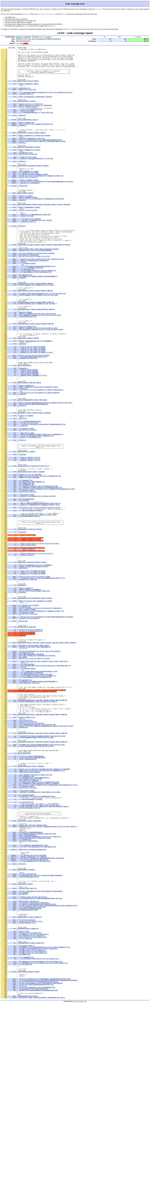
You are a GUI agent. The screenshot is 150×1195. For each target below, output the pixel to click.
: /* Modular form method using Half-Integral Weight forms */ (32, 526)
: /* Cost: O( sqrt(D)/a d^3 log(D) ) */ (23, 281)
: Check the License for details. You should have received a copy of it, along (37, 67)
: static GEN (13, 86)
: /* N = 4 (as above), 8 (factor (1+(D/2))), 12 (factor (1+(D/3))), (33, 391)
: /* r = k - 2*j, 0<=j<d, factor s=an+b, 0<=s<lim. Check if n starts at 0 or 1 (38, 267)
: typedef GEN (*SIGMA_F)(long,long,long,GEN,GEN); (27, 426)
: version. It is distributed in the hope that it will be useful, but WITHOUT (37, 62)
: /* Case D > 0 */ (32, 527)
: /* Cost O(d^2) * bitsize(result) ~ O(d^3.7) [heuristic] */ (32, 948)
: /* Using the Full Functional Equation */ (31, 967)
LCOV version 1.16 (80, 1191)
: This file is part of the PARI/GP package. (25, 53)
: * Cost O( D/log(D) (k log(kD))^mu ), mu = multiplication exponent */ (35, 972)
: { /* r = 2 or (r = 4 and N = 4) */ (23, 593)
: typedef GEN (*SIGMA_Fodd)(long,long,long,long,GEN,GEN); (30, 891)
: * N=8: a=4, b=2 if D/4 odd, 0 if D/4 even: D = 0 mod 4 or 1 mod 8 (34, 274)
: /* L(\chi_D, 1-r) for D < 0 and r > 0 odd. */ (26, 907)
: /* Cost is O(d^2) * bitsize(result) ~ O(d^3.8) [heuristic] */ (33, 601)
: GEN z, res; (14, 1055)
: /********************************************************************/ (35, 74)
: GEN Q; (13, 1015)
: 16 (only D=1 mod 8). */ (19, 393)
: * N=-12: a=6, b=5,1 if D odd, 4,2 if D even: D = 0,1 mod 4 (31, 277)
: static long (13, 531)
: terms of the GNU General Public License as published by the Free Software (36, 58)
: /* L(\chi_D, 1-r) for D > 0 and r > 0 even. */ (26, 553)
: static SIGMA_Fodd (16, 893)
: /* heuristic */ (15, 1088)
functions (48, 37)
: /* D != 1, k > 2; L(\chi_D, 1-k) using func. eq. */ (28, 1048)
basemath (27, 37)
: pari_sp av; (14, 288)
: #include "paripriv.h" (17, 83)
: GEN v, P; (14, 786)
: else (12, 308)
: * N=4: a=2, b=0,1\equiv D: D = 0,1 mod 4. (25, 272)
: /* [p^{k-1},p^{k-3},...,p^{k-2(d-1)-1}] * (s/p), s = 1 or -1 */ (33, 146)
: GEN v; (12, 491)
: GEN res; (13, 853)
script (95, 29)
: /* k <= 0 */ (14, 1153)
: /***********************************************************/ (32, 524)
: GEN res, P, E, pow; (17, 193)
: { (10, 89)
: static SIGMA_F (14, 427)
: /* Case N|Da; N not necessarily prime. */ (25, 827)
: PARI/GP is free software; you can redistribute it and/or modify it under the (38, 57)
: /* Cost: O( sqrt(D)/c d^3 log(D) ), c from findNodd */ (30, 955)
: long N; (13, 1162)
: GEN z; (13, 246)
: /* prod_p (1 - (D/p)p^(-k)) (19, 970)
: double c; (13, 1160)
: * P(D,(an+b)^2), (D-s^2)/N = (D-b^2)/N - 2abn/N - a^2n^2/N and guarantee (36, 269)
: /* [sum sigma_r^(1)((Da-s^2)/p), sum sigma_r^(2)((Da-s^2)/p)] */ (33, 836)
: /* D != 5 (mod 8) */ (17, 336)
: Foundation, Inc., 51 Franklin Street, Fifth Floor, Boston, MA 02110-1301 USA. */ (39, 70)
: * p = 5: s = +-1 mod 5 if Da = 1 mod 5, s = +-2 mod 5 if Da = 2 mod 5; (36, 841)
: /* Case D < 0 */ (32, 619)
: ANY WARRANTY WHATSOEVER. (18, 64)
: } (10, 105)
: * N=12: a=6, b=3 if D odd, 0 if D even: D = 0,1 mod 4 (29, 276)
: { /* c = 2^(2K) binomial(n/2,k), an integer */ (27, 120)
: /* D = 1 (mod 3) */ (16, 358)
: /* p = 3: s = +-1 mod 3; (18, 839)
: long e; (13, 1038)
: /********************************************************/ (31, 965)
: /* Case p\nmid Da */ (17, 838)
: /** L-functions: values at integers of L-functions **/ (35, 76)
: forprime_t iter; (16, 984)
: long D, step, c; (16, 401)
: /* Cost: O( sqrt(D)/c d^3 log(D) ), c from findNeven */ (30, 607)
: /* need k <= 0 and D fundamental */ (22, 1182)
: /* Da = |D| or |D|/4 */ (18, 824)
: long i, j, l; (15, 195)
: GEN (10, 1184)
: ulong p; (13, 986)
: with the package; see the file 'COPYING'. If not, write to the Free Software (38, 69)
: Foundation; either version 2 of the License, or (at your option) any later (37, 60)
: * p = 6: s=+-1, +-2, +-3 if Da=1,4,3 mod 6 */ (26, 845)
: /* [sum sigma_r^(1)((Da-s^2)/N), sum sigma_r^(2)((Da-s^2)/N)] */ (33, 826)
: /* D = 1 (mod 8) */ (16, 376)
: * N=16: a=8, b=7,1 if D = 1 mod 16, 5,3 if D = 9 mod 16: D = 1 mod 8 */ (36, 279)
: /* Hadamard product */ (17, 219)
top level (19, 37)
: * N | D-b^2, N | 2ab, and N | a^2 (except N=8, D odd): (30, 270)
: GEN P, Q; (13, 988)
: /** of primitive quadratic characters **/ (35, 77)
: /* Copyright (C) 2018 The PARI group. (23, 50)
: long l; (13, 93)
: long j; (13, 155)
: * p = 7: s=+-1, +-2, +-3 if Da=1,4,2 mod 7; (26, 843)
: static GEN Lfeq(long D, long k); (21, 482)
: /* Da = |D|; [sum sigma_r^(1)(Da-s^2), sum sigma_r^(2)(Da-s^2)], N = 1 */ (36, 815)
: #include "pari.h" (16, 81)
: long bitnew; (15, 1013)
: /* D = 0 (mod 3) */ (16, 350)
